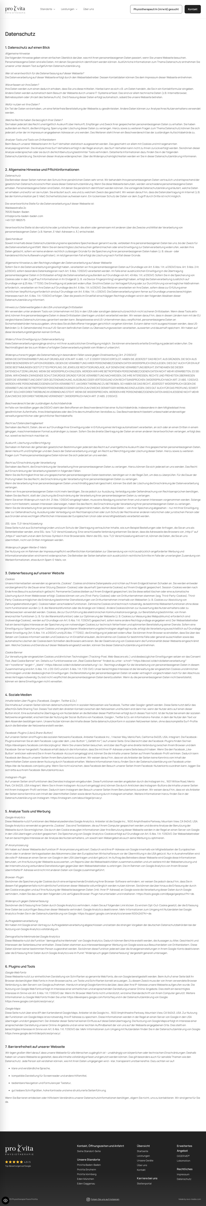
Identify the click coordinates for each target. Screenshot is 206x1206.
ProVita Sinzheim (86, 1169)
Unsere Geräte (145, 1160)
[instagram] (88, 1199)
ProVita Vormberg (86, 1174)
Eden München (85, 1179)
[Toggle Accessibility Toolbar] (5, 1200)
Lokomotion (183, 1160)
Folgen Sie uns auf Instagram (105, 1199)
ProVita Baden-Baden (89, 1165)
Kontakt (141, 1170)
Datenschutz (184, 1179)
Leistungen (143, 1156)
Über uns (142, 1165)
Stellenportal (144, 1183)
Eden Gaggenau (86, 1183)
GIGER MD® (183, 1156)
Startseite (142, 1151)
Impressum (183, 1174)
